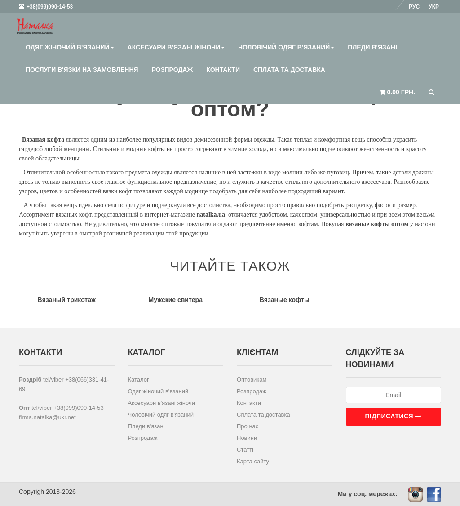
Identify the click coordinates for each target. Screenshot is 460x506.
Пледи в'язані (372, 47)
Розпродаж (172, 69)
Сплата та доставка (289, 69)
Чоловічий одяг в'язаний (286, 47)
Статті (245, 449)
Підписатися (393, 416)
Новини (247, 438)
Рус (414, 7)
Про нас (247, 426)
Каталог (138, 379)
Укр (434, 7)
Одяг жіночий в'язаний (70, 47)
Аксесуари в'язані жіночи (176, 47)
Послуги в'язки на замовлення (82, 69)
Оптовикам (252, 379)
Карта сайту (253, 461)
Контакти (223, 69)
